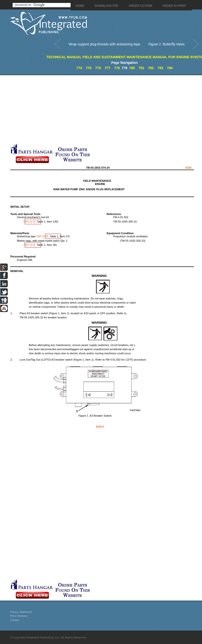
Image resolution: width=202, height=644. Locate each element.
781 (141, 68)
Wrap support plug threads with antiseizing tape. (105, 44)
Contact (14, 620)
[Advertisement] (81, 109)
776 (98, 68)
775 (88, 68)
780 (132, 68)
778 (117, 68)
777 (107, 68)
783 (160, 68)
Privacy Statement (21, 612)
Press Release (19, 615)
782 (151, 68)
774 (79, 68)
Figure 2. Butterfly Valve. (166, 44)
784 (169, 68)
